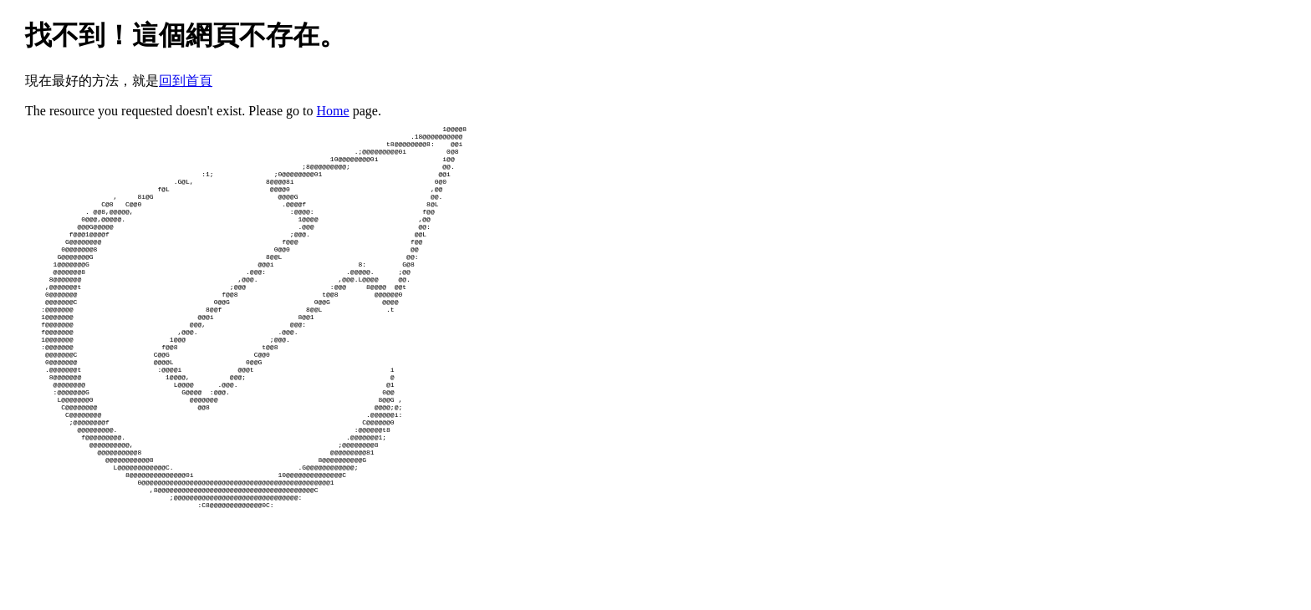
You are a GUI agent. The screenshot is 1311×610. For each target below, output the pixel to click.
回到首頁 (185, 81)
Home (333, 111)
